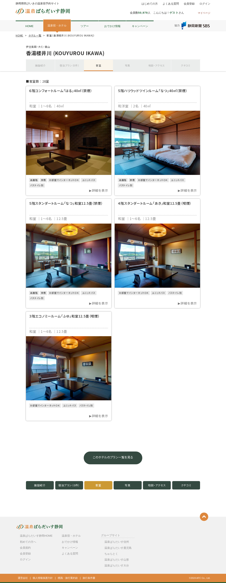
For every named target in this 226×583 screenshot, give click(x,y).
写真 (128, 65)
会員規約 (25, 547)
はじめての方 (149, 3)
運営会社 (23, 577)
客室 (98, 65)
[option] (68, 143)
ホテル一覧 (34, 35)
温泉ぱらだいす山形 (116, 559)
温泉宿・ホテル (57, 25)
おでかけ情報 (112, 26)
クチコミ (185, 65)
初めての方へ (28, 541)
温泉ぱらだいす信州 (116, 541)
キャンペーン (140, 26)
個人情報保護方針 (43, 577)
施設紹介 (40, 65)
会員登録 (189, 3)
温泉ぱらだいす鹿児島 (118, 547)
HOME (29, 26)
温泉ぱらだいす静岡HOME (36, 535)
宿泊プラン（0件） (69, 65)
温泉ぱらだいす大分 (116, 565)
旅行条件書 (89, 577)
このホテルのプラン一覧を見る (113, 457)
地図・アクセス (157, 65)
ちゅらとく (111, 553)
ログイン (204, 3)
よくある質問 (171, 3)
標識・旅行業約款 (68, 577)
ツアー (85, 26)
